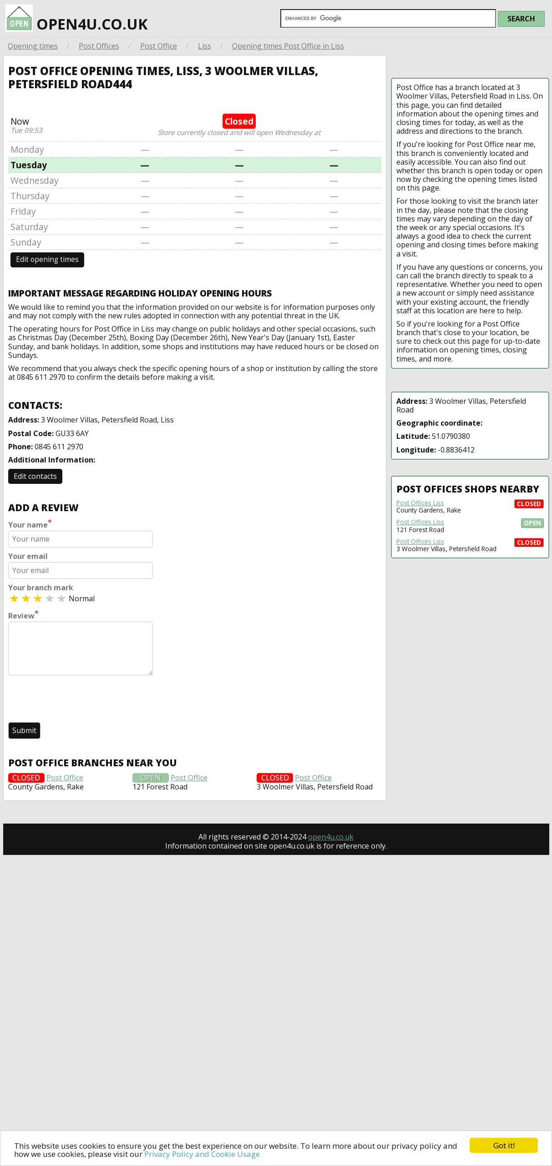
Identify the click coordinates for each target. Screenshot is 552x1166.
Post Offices (99, 46)
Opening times (33, 46)
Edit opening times (47, 259)
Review (23, 615)
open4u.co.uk (76, 17)
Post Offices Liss (420, 503)
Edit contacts (35, 476)
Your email (28, 556)
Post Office (158, 46)
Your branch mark (40, 587)
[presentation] (77, 700)
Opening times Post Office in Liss (288, 46)
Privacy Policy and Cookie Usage (202, 1154)
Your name (30, 524)
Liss (204, 46)
